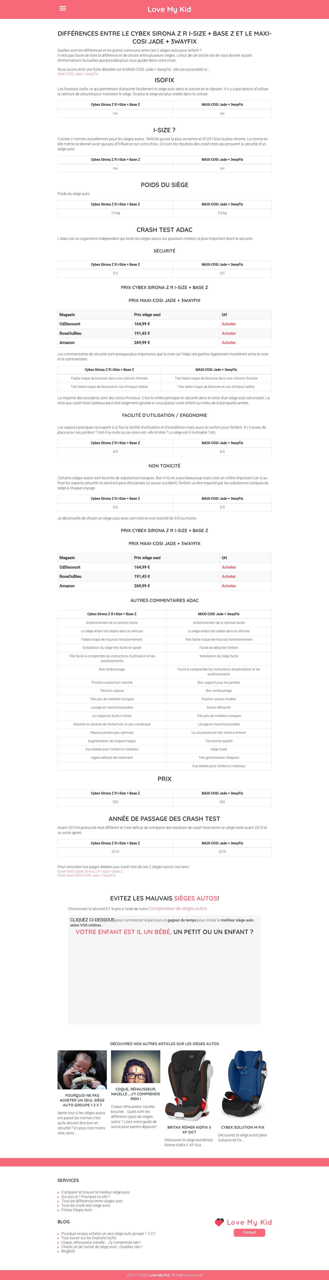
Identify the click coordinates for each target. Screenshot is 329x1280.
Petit (175, 973)
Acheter (229, 324)
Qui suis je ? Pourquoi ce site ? (85, 1196)
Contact (249, 1232)
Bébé (103, 973)
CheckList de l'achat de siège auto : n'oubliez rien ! (101, 1247)
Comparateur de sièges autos (177, 908)
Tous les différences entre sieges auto (92, 1201)
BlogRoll (68, 1251)
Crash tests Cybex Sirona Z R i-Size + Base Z (90, 871)
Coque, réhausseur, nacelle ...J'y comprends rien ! (135, 1094)
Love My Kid (169, 9)
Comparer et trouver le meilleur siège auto (95, 1192)
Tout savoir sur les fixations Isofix (88, 1238)
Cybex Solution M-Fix (242, 1127)
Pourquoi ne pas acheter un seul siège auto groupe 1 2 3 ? (82, 1100)
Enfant (246, 973)
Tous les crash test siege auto (85, 1205)
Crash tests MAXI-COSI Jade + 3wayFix (86, 875)
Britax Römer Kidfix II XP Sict (189, 1130)
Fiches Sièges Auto (76, 1210)
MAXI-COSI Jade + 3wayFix (77, 74)
